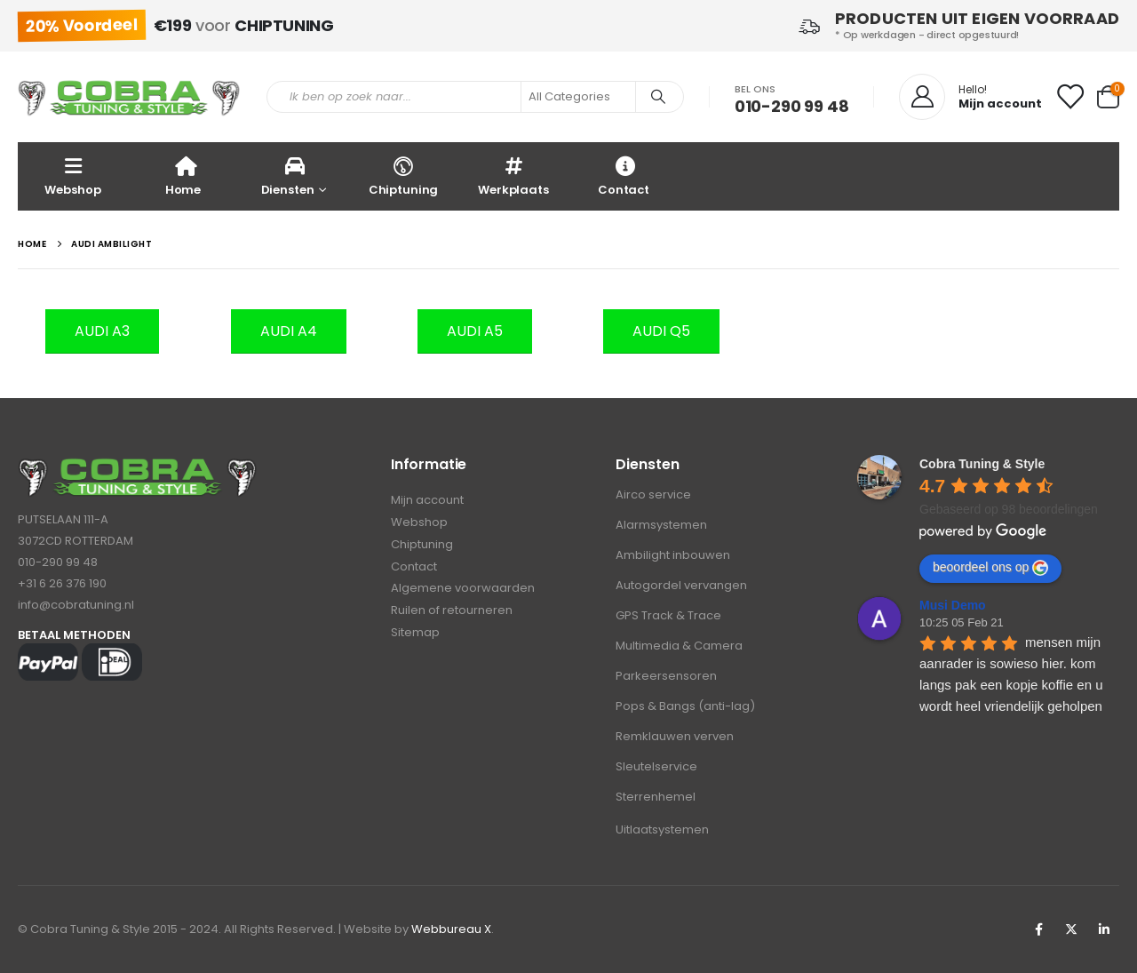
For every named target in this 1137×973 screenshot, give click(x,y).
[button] (102, 331)
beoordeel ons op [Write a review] (990, 568)
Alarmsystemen (661, 524)
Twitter (1071, 929)
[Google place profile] (982, 464)
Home (183, 175)
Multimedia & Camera (679, 645)
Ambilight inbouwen (673, 554)
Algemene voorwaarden (463, 589)
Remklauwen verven (675, 736)
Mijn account (427, 500)
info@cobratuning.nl (76, 604)
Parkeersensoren (666, 675)
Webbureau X (451, 929)
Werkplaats (513, 175)
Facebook (1038, 929)
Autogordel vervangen (681, 585)
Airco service (653, 494)
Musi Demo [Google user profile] (952, 605)
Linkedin (1104, 929)
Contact (623, 175)
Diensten (287, 175)
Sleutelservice (656, 766)
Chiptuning (403, 175)
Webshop (72, 175)
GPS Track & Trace (668, 615)
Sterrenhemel (656, 796)
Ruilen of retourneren (452, 611)
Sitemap (415, 634)
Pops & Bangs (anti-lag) (685, 706)
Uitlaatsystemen (662, 829)
